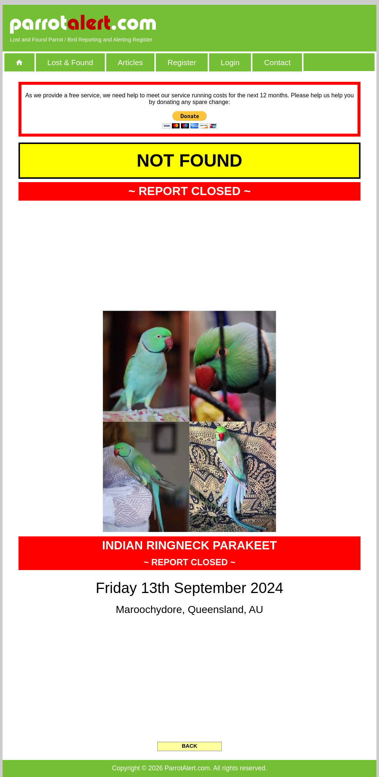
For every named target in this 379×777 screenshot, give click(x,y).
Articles (130, 62)
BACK (189, 746)
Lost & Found (70, 62)
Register (181, 62)
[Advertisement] (283, 24)
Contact (277, 62)
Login (230, 62)
